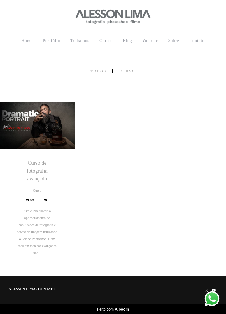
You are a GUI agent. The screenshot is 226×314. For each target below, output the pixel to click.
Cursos (106, 40)
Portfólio (51, 40)
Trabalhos (79, 40)
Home (27, 40)
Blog (127, 40)
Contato (196, 40)
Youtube (150, 40)
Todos (99, 71)
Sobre (173, 40)
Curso (127, 71)
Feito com (113, 309)
